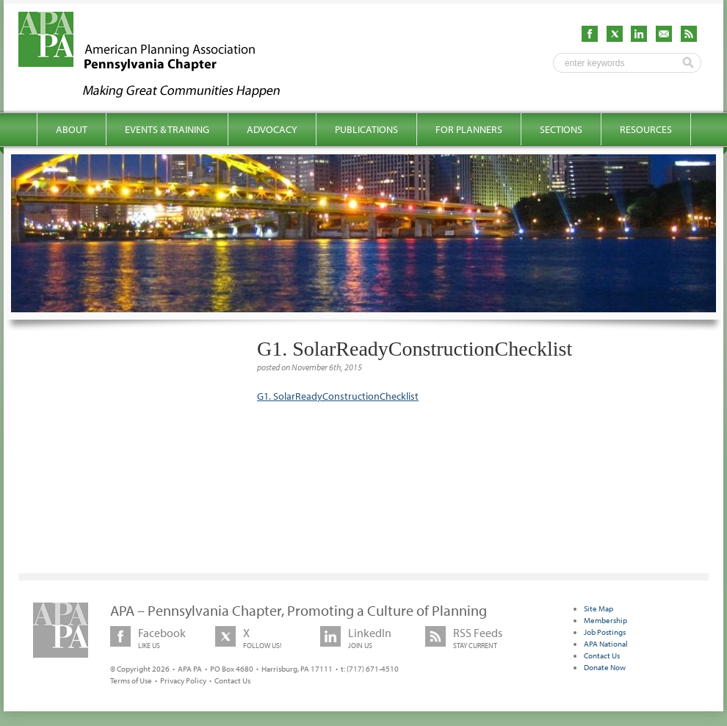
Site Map (598, 608)
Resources (646, 129)
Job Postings (605, 632)
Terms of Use (131, 680)
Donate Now (605, 667)
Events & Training (167, 129)
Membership (605, 620)
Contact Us (232, 680)
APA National (606, 644)
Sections (561, 129)
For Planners (468, 129)
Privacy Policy (183, 680)
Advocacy (272, 129)
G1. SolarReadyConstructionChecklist (338, 396)
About (71, 129)
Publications (366, 129)
